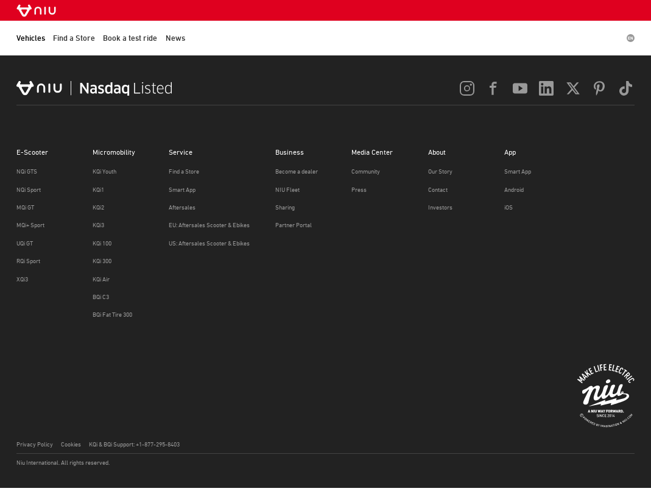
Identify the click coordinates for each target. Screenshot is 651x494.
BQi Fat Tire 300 (112, 314)
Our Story (440, 171)
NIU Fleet (287, 189)
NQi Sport (28, 189)
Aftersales (182, 207)
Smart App (182, 189)
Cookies (71, 444)
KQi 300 (102, 261)
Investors (440, 207)
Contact (438, 189)
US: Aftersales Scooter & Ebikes (209, 243)
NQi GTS (26, 171)
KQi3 (98, 225)
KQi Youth (104, 171)
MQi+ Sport (30, 225)
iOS (508, 207)
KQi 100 (102, 243)
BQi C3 (101, 297)
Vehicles (30, 38)
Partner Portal (293, 225)
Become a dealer (296, 171)
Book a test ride (130, 38)
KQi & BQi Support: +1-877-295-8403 (134, 444)
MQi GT (25, 207)
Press (359, 189)
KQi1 (98, 189)
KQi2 (98, 207)
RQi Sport (28, 261)
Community (365, 171)
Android (514, 189)
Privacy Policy (34, 444)
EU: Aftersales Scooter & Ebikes (209, 225)
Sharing (285, 207)
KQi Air (101, 279)
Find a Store (74, 38)
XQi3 (22, 279)
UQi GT (24, 243)
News (175, 38)
